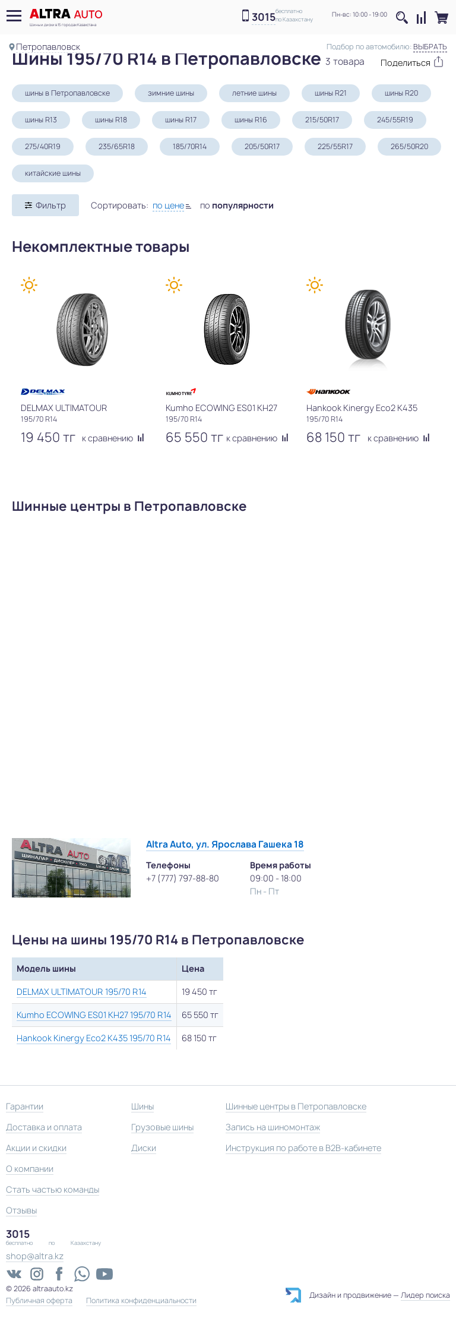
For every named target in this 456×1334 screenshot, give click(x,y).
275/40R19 (43, 146)
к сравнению (113, 438)
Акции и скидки (36, 1147)
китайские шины (53, 173)
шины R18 (111, 120)
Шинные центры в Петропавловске (296, 1106)
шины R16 (251, 120)
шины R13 (41, 120)
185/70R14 (190, 146)
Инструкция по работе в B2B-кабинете (303, 1147)
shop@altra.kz (35, 1256)
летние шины (254, 93)
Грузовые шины (162, 1127)
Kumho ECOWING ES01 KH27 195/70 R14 (94, 1014)
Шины (142, 1106)
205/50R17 (262, 146)
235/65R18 (117, 146)
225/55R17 (335, 146)
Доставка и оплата (44, 1127)
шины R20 (401, 93)
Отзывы (21, 1210)
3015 (264, 17)
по (237, 205)
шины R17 (181, 120)
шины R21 (331, 93)
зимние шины (171, 93)
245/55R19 (395, 120)
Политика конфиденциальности (141, 1300)
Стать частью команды (52, 1189)
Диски (143, 1147)
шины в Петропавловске (67, 93)
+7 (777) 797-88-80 (182, 878)
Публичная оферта (39, 1300)
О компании (29, 1168)
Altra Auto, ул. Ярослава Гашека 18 (225, 844)
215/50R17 (322, 120)
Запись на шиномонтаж (273, 1127)
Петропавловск (48, 46)
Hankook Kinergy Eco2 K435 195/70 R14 (94, 1038)
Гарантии (24, 1106)
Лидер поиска (425, 1295)
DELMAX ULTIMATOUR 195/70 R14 (82, 991)
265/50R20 (409, 146)
